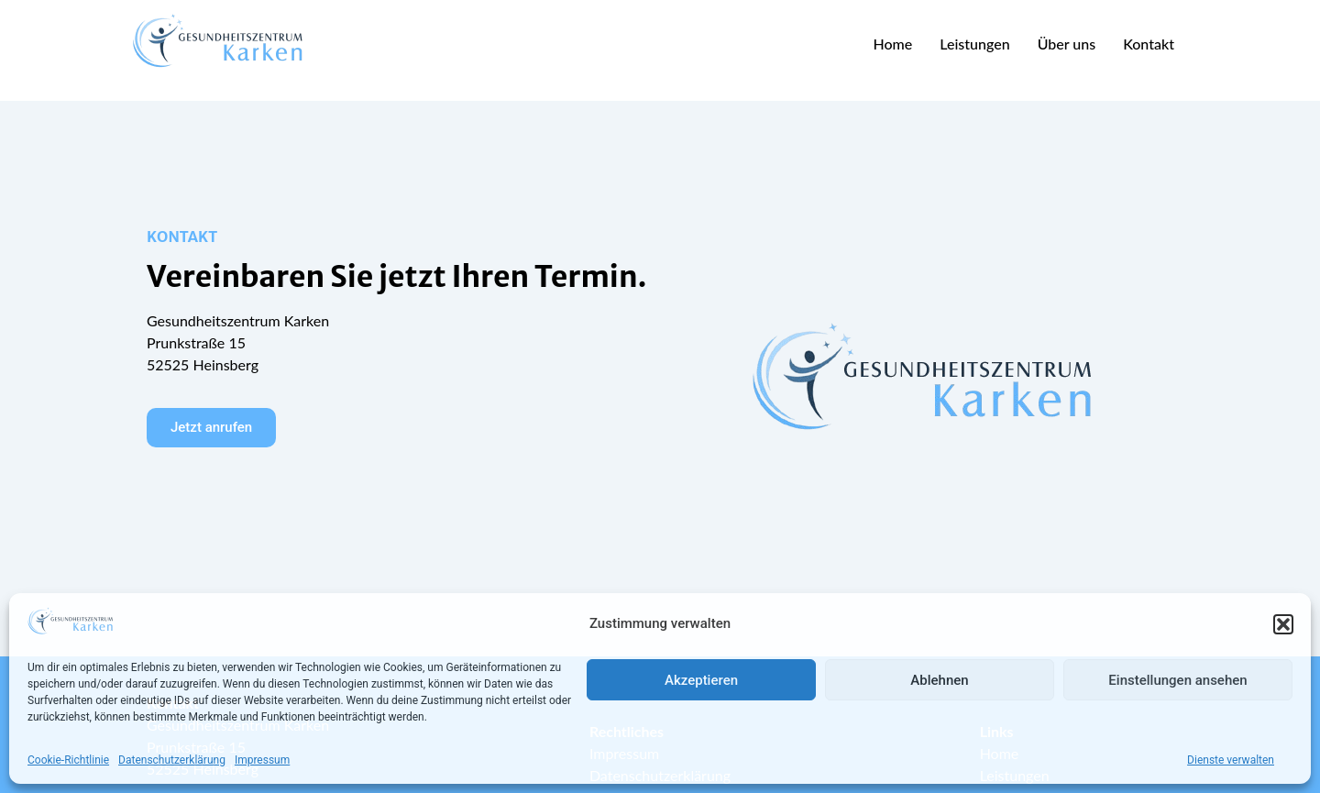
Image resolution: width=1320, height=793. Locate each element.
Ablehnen (939, 680)
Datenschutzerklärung (172, 760)
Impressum (262, 760)
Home (892, 43)
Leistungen (974, 43)
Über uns (1067, 43)
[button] (1283, 624)
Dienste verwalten (1230, 760)
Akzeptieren (701, 680)
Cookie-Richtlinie (68, 760)
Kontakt (1148, 43)
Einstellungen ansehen (1177, 680)
